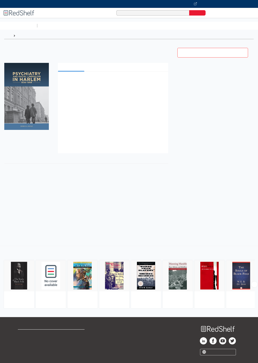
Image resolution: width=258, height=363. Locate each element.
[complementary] (129, 277)
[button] (114, 79)
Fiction (201, 25)
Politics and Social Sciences (175, 25)
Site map (24, 351)
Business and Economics (138, 25)
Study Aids (48, 25)
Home (8, 35)
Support (23, 339)
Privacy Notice (28, 345)
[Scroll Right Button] (254, 284)
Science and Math (70, 25)
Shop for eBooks (29, 333)
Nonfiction (216, 25)
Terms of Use (71, 333)
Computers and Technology (102, 25)
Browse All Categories (18, 25)
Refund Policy (71, 339)
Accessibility (70, 345)
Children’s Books (236, 25)
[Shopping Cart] (213, 13)
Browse (22, 35)
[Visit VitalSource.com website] (129, 4)
